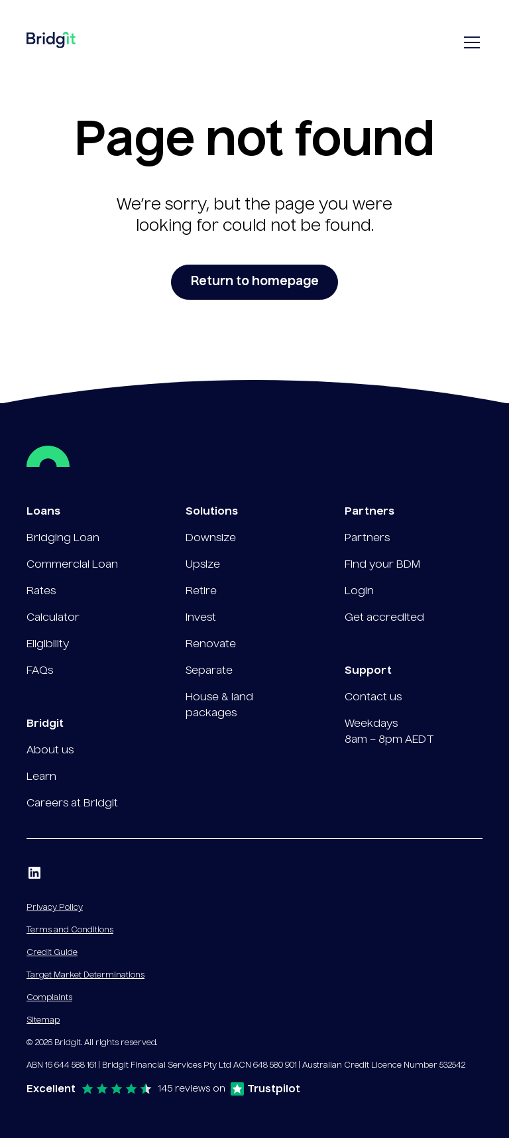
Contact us (373, 697)
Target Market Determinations (85, 976)
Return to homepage (255, 282)
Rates (41, 591)
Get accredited (384, 618)
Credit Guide (52, 953)
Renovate (211, 644)
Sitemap (43, 1021)
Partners (367, 538)
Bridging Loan (63, 538)
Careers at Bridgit (72, 803)
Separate (209, 671)
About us (50, 750)
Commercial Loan (72, 565)
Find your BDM (382, 565)
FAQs (40, 671)
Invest (201, 618)
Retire (201, 591)
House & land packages (219, 705)
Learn (41, 777)
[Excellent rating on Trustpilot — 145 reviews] (163, 1089)
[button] (469, 42)
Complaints (49, 998)
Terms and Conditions (70, 930)
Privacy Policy (55, 908)
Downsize (211, 538)
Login (359, 591)
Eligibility (48, 644)
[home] (51, 43)
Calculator (53, 618)
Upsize (203, 565)
